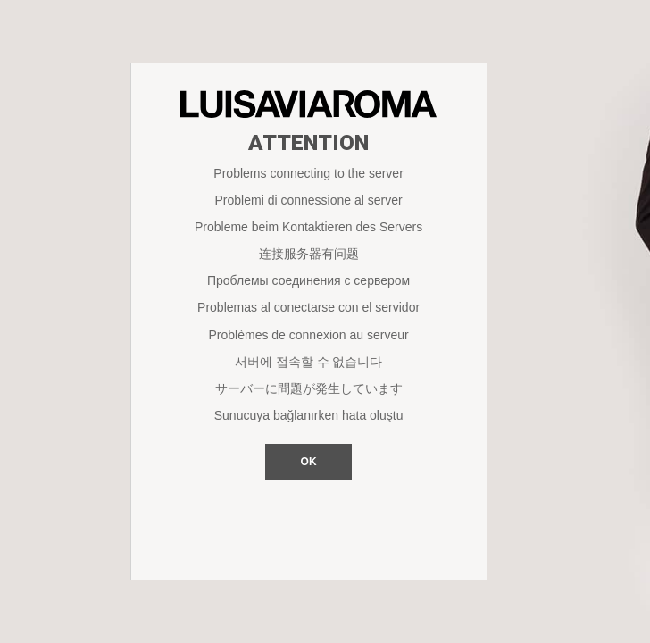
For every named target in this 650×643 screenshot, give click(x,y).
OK (309, 461)
